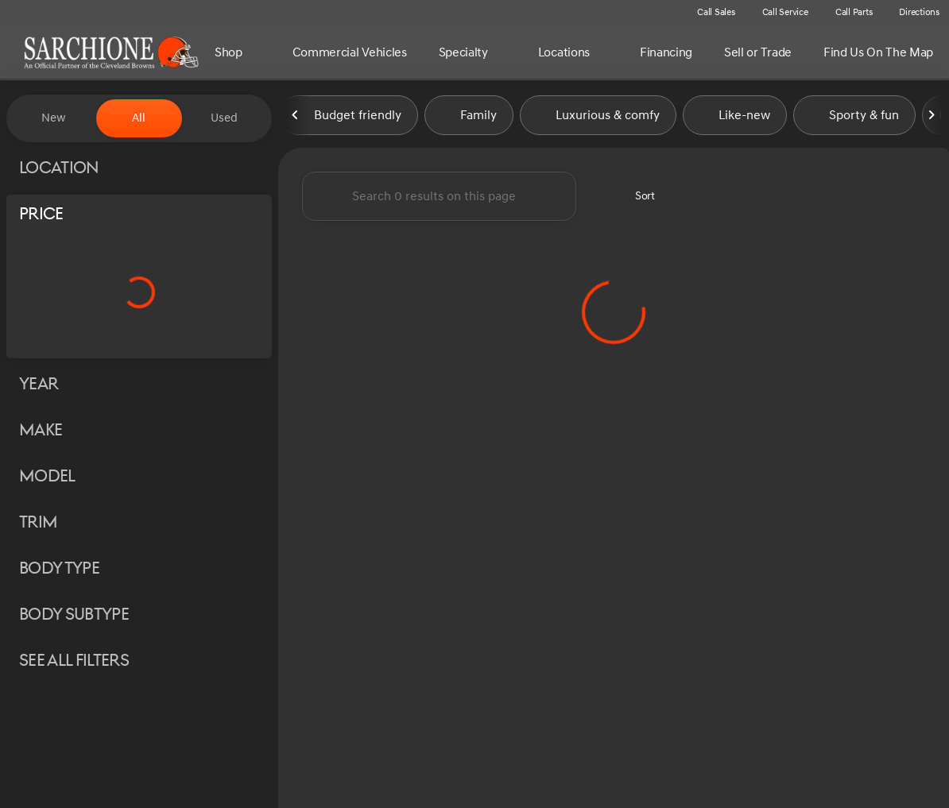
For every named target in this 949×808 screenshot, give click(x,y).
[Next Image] (931, 118)
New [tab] (53, 118)
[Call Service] (778, 12)
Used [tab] (224, 118)
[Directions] (912, 12)
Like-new (734, 118)
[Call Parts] (847, 12)
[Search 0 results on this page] (439, 199)
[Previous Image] (295, 118)
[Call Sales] (709, 12)
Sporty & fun (854, 118)
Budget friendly (348, 118)
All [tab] (138, 118)
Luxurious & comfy (598, 118)
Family (469, 118)
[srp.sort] (636, 199)
